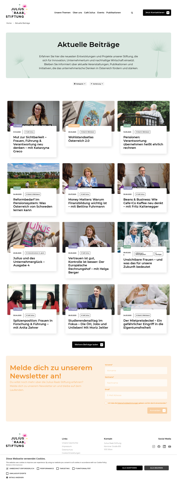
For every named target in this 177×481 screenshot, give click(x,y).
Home (8, 24)
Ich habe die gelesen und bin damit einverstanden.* (136, 410)
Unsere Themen (60, 13)
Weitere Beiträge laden (89, 351)
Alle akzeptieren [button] (129, 468)
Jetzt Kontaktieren (157, 13)
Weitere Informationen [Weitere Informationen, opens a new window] (14, 465)
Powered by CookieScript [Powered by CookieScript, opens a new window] (166, 480)
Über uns (76, 13)
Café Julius (88, 13)
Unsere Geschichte (70, 450)
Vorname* (136, 376)
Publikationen (113, 13)
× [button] (174, 457)
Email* (136, 401)
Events (100, 13)
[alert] (88, 468)
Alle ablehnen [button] (156, 468)
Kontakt (108, 446)
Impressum (67, 453)
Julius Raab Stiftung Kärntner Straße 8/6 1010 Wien (112, 453)
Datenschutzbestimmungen (127, 410)
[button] (59, 477)
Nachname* (136, 388)
